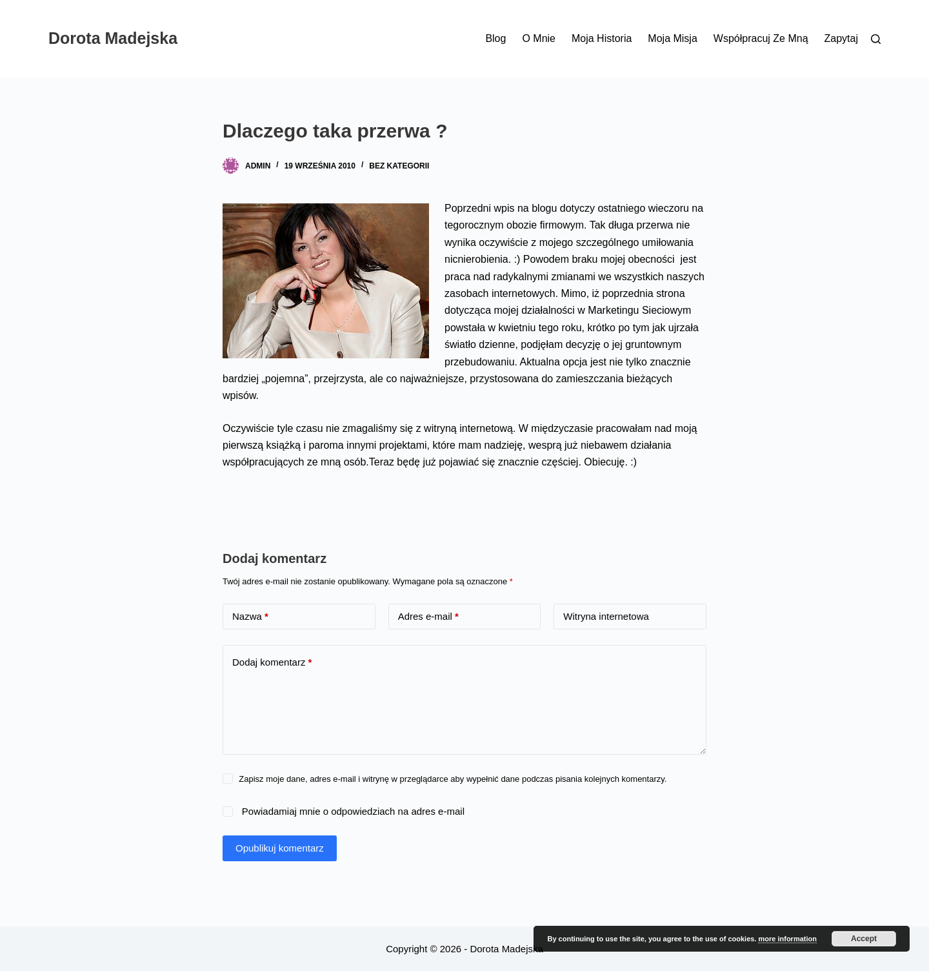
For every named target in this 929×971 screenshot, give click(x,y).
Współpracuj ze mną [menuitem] (761, 38)
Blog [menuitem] (495, 38)
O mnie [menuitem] (538, 38)
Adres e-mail (428, 617)
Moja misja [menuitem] (672, 38)
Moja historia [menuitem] (602, 38)
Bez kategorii (399, 165)
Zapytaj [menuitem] (841, 38)
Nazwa (250, 617)
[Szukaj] (876, 39)
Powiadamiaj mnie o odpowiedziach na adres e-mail (353, 811)
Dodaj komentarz (272, 663)
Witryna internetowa (606, 616)
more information (787, 939)
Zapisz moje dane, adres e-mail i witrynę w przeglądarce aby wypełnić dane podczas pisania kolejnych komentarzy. (452, 779)
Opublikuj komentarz (279, 848)
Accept (864, 938)
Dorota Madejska (112, 38)
